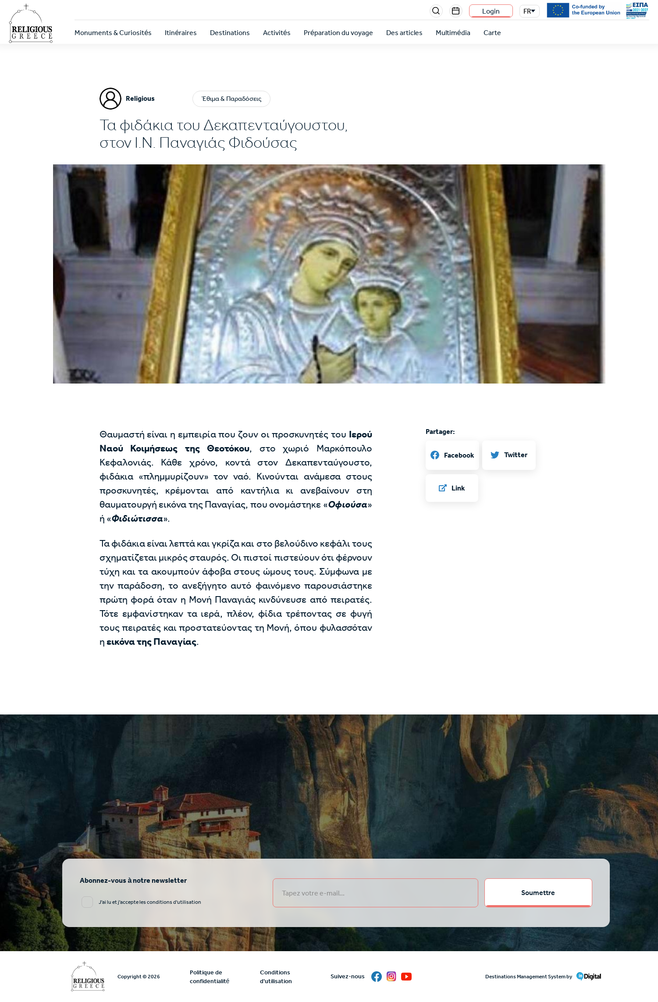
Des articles (404, 32)
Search (436, 11)
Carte (492, 32)
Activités (277, 32)
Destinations (230, 32)
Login (491, 11)
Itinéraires (181, 32)
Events (456, 11)
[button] (329, 331)
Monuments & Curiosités (113, 32)
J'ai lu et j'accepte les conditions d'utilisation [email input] (150, 902)
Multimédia (453, 32)
